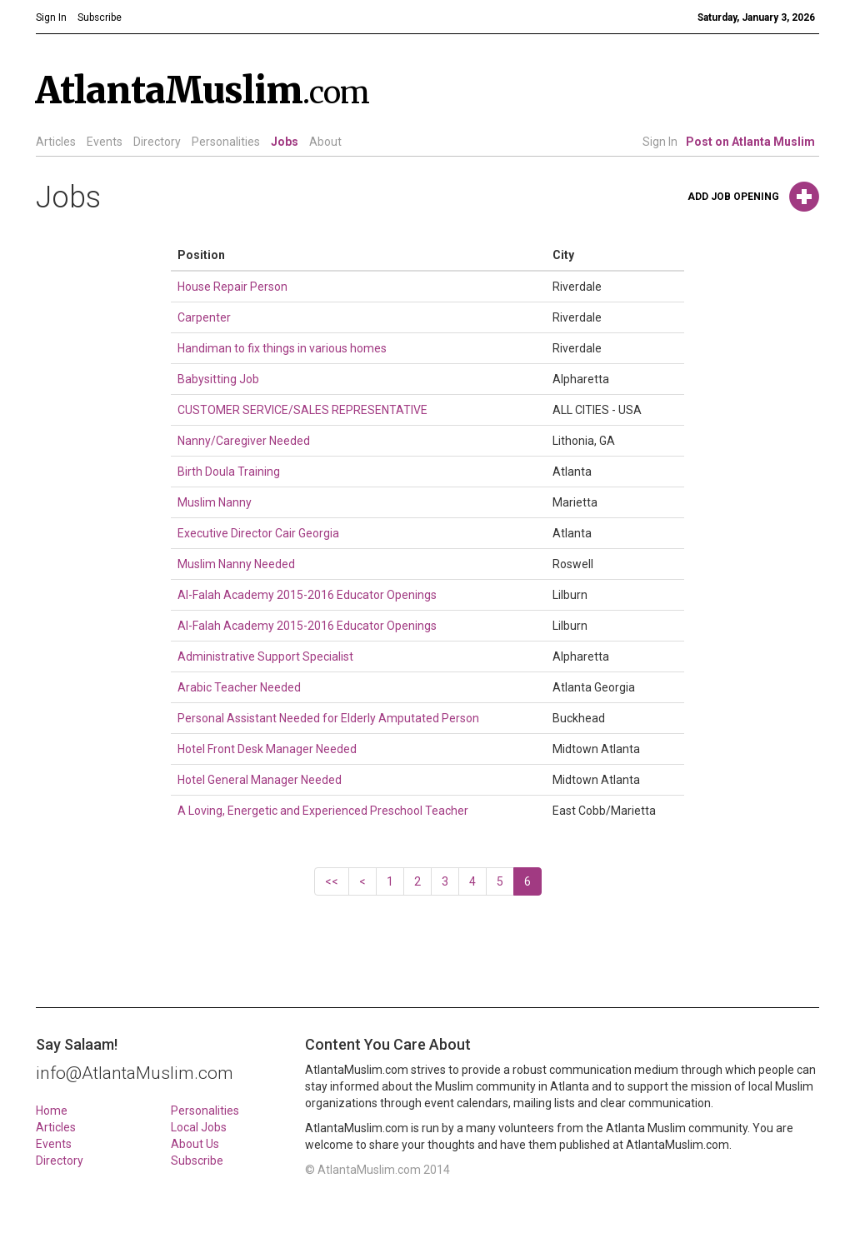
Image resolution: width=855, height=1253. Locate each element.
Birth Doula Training (229, 471)
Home (52, 1110)
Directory (157, 141)
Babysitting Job (218, 379)
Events (104, 141)
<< (331, 881)
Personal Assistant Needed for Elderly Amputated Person (328, 718)
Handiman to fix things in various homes (282, 348)
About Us (195, 1144)
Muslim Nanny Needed (236, 564)
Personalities (226, 141)
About (325, 141)
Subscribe (197, 1160)
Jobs (284, 141)
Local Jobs (199, 1127)
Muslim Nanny (215, 502)
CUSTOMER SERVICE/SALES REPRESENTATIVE (303, 410)
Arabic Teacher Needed (239, 687)
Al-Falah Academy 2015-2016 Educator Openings (307, 595)
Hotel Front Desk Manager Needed (267, 749)
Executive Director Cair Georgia (258, 533)
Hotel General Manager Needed (260, 779)
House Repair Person (233, 286)
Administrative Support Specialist (265, 656)
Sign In (660, 141)
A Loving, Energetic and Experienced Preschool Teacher (323, 810)
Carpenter (204, 317)
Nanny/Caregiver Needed (244, 440)
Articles (56, 141)
